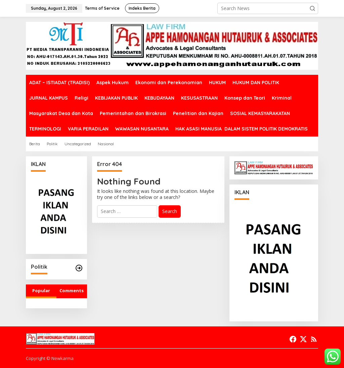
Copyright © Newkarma (50, 358)
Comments (71, 290)
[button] (312, 8)
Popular (41, 290)
